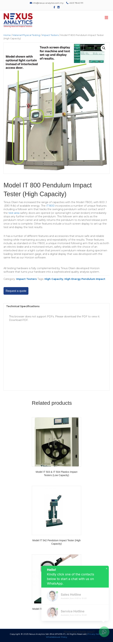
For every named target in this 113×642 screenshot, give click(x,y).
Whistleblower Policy (56, 637)
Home (7, 35)
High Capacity (53, 279)
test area (13, 213)
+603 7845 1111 (74, 3)
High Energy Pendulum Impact (84, 279)
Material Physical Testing (26, 35)
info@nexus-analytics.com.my (47, 3)
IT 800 (50, 205)
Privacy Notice (95, 634)
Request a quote (16, 290)
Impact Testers (50, 35)
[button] (104, 48)
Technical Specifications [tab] (23, 306)
